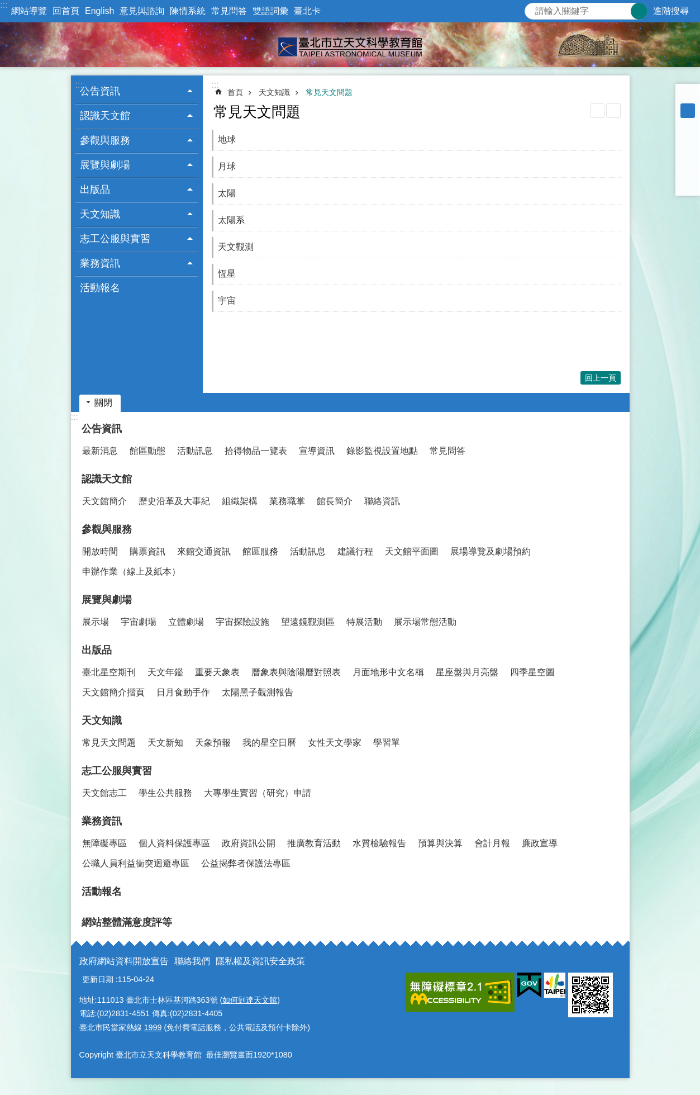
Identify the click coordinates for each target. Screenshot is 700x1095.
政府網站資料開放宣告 (124, 961)
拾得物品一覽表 (256, 451)
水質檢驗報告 (379, 843)
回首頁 (66, 11)
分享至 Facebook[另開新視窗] (687, 139)
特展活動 (364, 622)
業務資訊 (102, 821)
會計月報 (492, 843)
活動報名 (100, 287)
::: (3, 5)
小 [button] (687, 96)
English (99, 11)
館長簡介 (335, 501)
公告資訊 (102, 428)
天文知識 (274, 92)
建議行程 (355, 551)
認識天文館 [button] (105, 115)
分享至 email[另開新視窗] (687, 183)
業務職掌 (287, 501)
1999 (153, 1027)
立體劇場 (186, 622)
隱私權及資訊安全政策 (260, 961)
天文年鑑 (165, 672)
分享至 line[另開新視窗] (687, 169)
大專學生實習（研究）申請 (257, 793)
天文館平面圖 (412, 551)
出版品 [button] (95, 189)
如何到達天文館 (249, 1000)
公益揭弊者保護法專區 (246, 863)
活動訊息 (195, 451)
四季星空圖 (532, 672)
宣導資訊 (317, 451)
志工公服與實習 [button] (115, 238)
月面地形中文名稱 (388, 672)
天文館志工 (104, 793)
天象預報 (213, 742)
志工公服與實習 (117, 770)
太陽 (227, 193)
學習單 (386, 742)
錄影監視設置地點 (382, 451)
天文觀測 (236, 247)
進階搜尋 (671, 11)
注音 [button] (613, 110)
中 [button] (687, 110)
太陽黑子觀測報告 (257, 692)
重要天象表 (217, 672)
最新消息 (100, 451)
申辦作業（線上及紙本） (131, 571)
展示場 (95, 622)
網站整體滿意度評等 (127, 922)
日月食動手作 (183, 692)
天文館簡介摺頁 (113, 692)
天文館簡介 (104, 501)
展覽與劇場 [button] (105, 164)
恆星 (227, 273)
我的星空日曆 (269, 742)
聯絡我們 (192, 961)
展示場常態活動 (425, 622)
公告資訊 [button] (100, 91)
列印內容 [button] (597, 110)
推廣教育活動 (314, 843)
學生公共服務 (165, 793)
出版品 (97, 650)
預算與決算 (440, 843)
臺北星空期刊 (109, 672)
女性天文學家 (334, 742)
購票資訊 (147, 551)
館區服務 (260, 551)
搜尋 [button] (639, 11)
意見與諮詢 (142, 11)
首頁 (235, 92)
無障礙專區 (104, 843)
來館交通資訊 (204, 551)
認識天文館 (107, 479)
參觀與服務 (107, 529)
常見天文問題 (329, 92)
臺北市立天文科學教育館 (350, 44)
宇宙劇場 (138, 622)
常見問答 (229, 11)
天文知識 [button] (100, 214)
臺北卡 (307, 11)
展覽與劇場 (107, 599)
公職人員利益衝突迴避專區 (135, 863)
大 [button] (687, 125)
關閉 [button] (103, 402)
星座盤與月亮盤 (467, 672)
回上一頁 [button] (600, 377)
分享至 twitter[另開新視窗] (687, 154)
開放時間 (100, 551)
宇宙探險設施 (242, 622)
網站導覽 (29, 11)
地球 (227, 139)
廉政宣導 (540, 843)
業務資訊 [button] (100, 263)
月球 (227, 166)
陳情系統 (188, 11)
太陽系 (231, 220)
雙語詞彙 (270, 11)
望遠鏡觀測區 (308, 622)
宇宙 (227, 300)
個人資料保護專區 (174, 843)
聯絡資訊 (382, 501)
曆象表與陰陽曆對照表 (296, 672)
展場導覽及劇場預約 (490, 551)
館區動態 (147, 451)
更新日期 (97, 979)
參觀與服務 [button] (105, 140)
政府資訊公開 (248, 843)
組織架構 (240, 501)
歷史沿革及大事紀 (174, 501)
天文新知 (165, 742)
